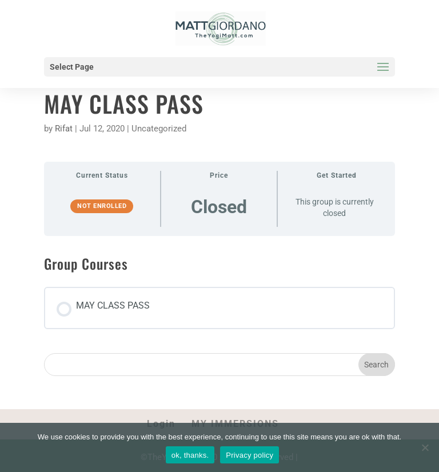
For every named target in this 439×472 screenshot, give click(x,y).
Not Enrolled (101, 206)
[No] (424, 447)
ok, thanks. (190, 455)
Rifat (64, 128)
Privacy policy (249, 455)
